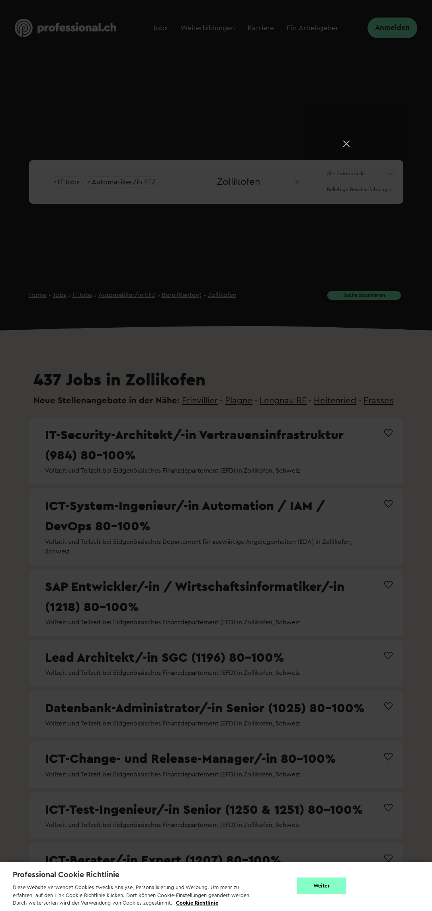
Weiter (321, 885)
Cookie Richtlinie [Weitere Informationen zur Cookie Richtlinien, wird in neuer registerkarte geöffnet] (197, 902)
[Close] (346, 144)
